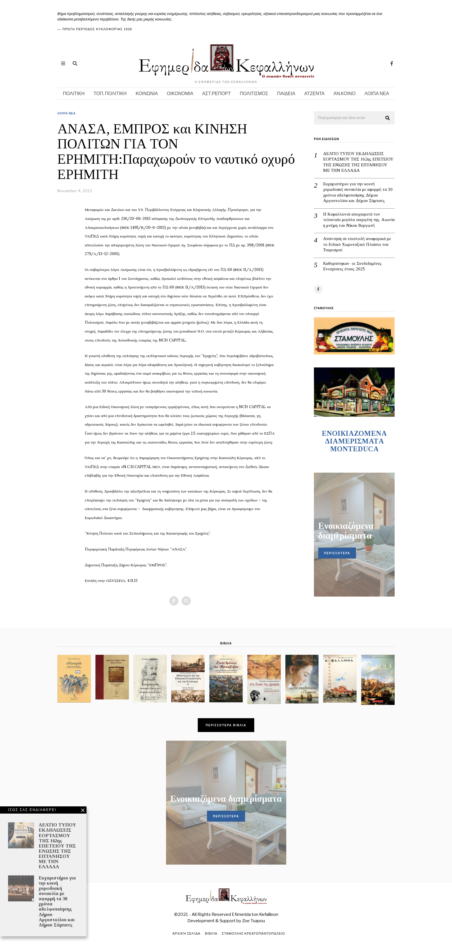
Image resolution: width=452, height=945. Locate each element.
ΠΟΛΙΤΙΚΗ (73, 93)
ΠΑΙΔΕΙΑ (286, 93)
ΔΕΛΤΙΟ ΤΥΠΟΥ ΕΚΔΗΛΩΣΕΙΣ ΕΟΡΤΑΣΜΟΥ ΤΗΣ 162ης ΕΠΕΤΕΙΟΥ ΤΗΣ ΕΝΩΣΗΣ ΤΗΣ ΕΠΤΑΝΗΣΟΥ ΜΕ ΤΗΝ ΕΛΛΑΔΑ (358, 162)
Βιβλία (211, 933)
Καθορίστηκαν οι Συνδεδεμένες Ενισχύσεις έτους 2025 (352, 266)
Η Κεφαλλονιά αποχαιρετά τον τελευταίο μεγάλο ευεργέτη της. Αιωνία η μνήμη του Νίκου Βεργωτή (359, 220)
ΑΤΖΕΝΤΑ (314, 93)
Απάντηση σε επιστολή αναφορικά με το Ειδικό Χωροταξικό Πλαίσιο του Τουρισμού (357, 244)
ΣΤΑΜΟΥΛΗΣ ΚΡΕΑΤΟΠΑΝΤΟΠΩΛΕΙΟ (253, 933)
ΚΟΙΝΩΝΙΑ (146, 93)
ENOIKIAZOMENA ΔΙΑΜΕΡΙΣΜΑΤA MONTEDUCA (354, 441)
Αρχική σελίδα (186, 933)
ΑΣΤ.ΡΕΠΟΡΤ (216, 93)
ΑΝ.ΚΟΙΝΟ (344, 93)
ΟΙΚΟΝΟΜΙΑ (180, 93)
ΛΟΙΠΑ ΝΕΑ (376, 93)
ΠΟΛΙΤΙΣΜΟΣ (254, 93)
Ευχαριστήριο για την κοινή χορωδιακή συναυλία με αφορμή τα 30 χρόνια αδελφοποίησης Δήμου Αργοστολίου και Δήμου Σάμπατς (358, 192)
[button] (388, 118)
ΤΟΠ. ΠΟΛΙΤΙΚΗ (110, 93)
